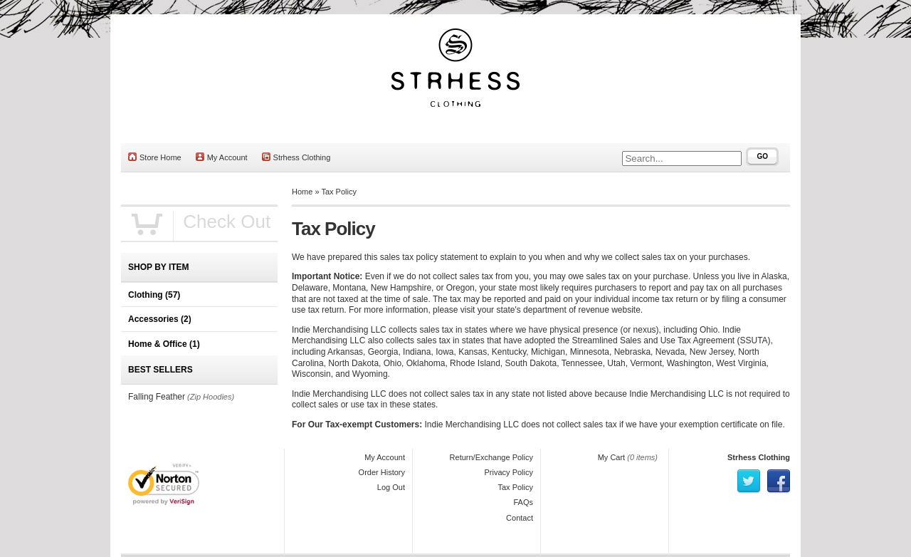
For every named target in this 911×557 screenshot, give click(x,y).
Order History (382, 472)
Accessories (159, 319)
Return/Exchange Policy (491, 457)
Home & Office (164, 344)
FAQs (523, 502)
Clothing (154, 295)
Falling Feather (156, 397)
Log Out (391, 487)
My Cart (612, 457)
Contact (519, 518)
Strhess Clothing (296, 157)
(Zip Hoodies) (210, 396)
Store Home (154, 157)
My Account (222, 157)
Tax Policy (339, 191)
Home (302, 191)
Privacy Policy (509, 472)
